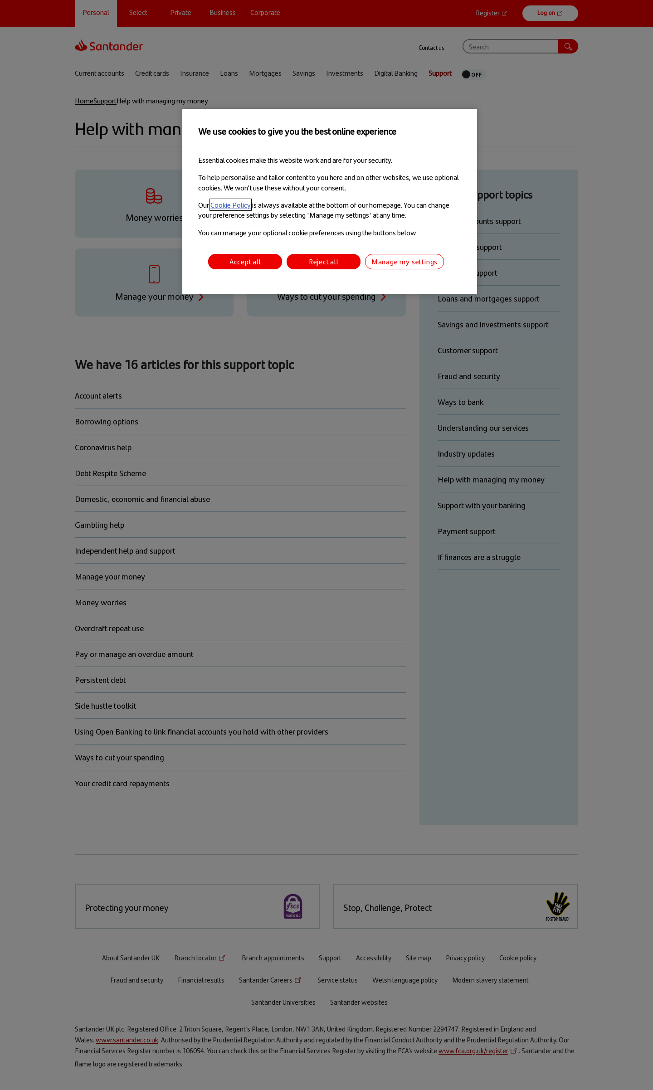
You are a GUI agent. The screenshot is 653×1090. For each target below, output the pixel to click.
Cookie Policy (230, 205)
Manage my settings (404, 261)
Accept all (245, 261)
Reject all (324, 261)
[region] (329, 201)
